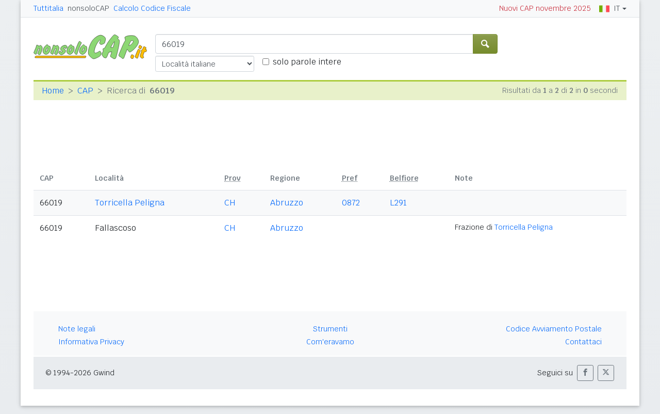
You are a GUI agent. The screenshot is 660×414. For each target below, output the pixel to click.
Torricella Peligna (129, 202)
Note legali (76, 328)
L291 (398, 202)
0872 (351, 202)
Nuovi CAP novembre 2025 (545, 8)
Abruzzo (286, 202)
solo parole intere (307, 61)
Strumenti (330, 328)
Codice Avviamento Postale (554, 328)
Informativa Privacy (91, 341)
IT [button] (609, 8)
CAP (85, 90)
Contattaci (583, 341)
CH (229, 202)
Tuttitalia (48, 8)
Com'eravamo (330, 341)
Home (53, 90)
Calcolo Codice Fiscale (152, 8)
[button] (585, 373)
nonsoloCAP (88, 8)
